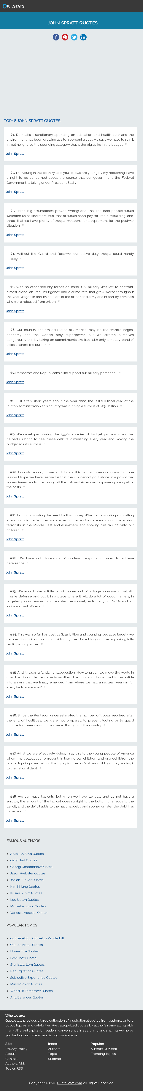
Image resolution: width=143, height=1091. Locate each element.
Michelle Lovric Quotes (28, 906)
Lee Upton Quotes (24, 899)
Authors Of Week (104, 1049)
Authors (54, 1049)
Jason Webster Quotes (27, 873)
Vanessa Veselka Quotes (29, 913)
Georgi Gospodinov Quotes (31, 867)
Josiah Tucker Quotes (27, 880)
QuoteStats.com (69, 1083)
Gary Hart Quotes (23, 860)
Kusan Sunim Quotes (26, 893)
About (10, 1054)
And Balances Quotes (27, 997)
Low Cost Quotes (23, 958)
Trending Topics (103, 1054)
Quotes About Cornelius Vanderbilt (37, 938)
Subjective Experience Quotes (33, 977)
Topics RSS (14, 1068)
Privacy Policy (16, 1049)
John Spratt (15, 154)
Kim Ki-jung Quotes (25, 886)
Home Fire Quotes (24, 951)
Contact (11, 1059)
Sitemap (54, 1059)
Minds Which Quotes (26, 984)
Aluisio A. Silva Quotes (27, 854)
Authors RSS (15, 1063)
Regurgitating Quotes (26, 971)
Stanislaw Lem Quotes (27, 964)
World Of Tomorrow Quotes (31, 991)
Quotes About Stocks (26, 945)
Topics (53, 1054)
